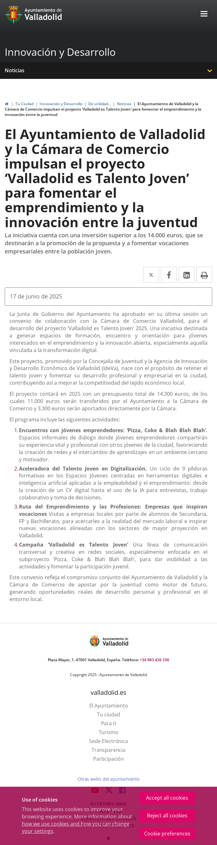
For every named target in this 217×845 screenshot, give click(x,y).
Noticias (14, 70)
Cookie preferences (167, 833)
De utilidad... (99, 103)
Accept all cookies (167, 797)
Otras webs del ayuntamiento (108, 779)
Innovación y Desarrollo (60, 51)
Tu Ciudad (24, 103)
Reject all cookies (167, 815)
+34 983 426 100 (154, 660)
